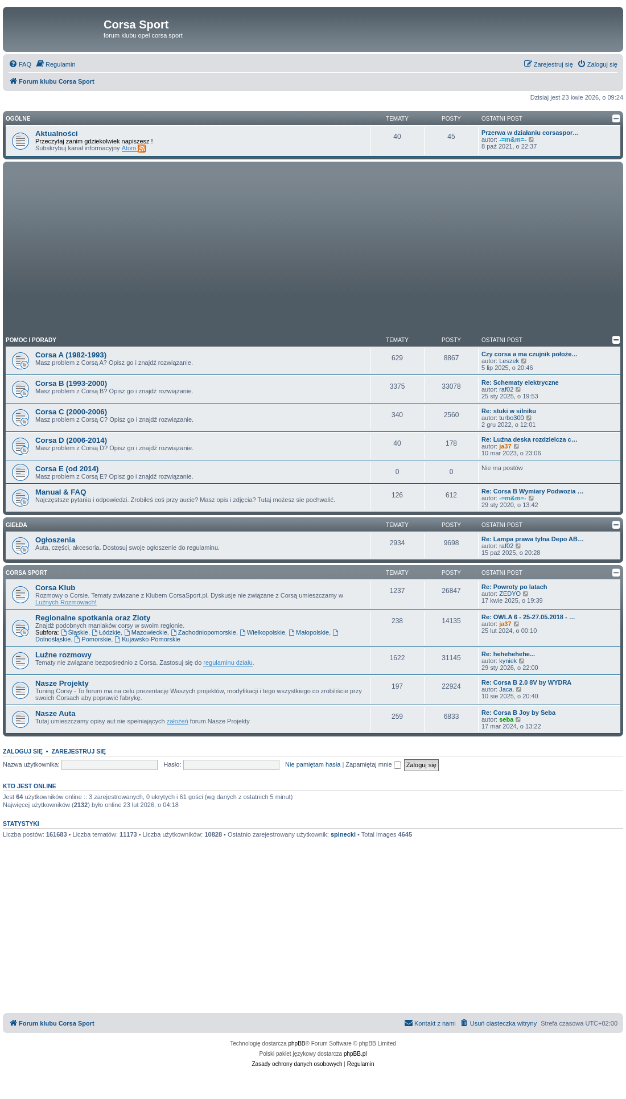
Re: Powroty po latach (514, 586)
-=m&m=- (512, 139)
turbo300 (511, 417)
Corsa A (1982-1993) (70, 355)
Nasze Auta (55, 713)
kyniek (508, 660)
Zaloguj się (23, 751)
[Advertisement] (313, 250)
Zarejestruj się (78, 751)
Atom (134, 148)
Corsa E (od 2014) (66, 468)
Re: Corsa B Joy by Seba (518, 712)
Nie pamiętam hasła (312, 764)
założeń (177, 721)
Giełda (16, 525)
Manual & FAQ (60, 492)
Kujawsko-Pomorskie (147, 639)
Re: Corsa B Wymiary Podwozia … (532, 491)
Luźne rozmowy (63, 655)
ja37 (505, 446)
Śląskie (74, 632)
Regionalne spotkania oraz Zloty (92, 618)
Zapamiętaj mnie (373, 764)
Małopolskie (309, 632)
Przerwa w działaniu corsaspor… (530, 132)
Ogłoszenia (55, 540)
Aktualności (56, 133)
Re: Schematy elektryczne (520, 382)
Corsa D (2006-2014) (71, 440)
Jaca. (506, 689)
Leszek (509, 360)
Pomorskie (93, 639)
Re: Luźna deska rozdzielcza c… (529, 439)
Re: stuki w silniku (508, 411)
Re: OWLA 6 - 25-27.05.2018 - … (528, 617)
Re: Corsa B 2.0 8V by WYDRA (526, 682)
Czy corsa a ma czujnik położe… (529, 354)
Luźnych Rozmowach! (66, 602)
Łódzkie (106, 632)
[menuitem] (20, 64)
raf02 (506, 389)
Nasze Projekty (62, 683)
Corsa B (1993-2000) (71, 383)
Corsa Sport (26, 573)
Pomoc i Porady (31, 340)
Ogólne (18, 119)
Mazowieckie (145, 632)
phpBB (297, 1043)
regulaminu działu (227, 662)
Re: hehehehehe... (508, 654)
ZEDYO (510, 593)
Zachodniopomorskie (203, 632)
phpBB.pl (355, 1054)
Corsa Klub (55, 587)
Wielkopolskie (262, 632)
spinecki (343, 834)
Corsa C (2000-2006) (71, 412)
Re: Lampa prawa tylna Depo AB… (532, 539)
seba (506, 719)
